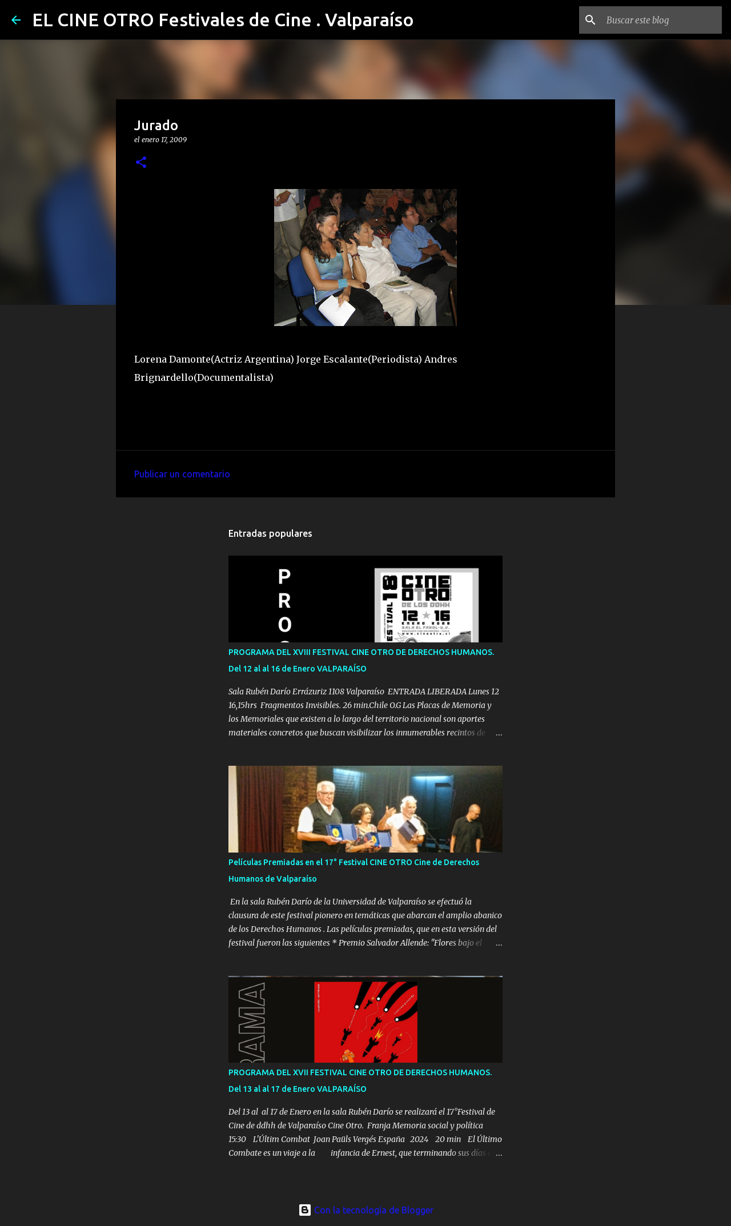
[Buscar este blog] (662, 20)
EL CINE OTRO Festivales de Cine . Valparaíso (223, 19)
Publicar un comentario (182, 474)
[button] (141, 163)
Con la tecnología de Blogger (365, 1210)
